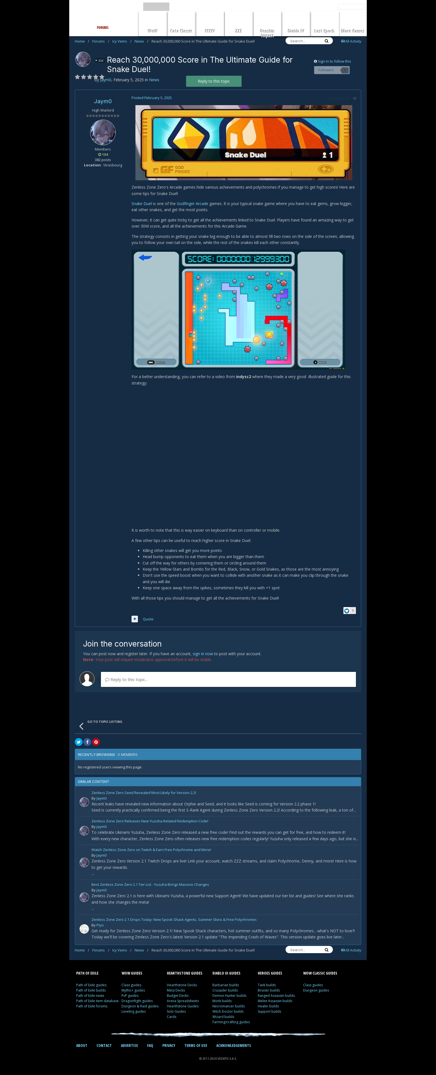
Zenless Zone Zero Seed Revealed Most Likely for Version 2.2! (143, 794)
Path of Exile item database (97, 1002)
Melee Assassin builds (275, 1002)
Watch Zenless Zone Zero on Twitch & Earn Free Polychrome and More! (151, 851)
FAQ (150, 1046)
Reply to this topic (214, 81)
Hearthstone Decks (182, 986)
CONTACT (104, 1046)
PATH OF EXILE (87, 974)
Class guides (131, 986)
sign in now (203, 654)
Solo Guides (176, 1012)
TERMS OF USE (195, 1046)
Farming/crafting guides (231, 1023)
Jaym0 (103, 101)
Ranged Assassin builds (276, 996)
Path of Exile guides (91, 986)
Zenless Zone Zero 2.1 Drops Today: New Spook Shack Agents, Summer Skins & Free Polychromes (174, 921)
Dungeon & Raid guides (140, 1007)
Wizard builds (223, 1017)
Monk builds (222, 1002)
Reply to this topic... (126, 680)
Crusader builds (225, 991)
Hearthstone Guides (183, 1007)
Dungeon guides (316, 991)
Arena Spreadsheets (183, 1002)
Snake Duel (141, 203)
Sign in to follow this (334, 61)
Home (82, 41)
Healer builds (268, 1007)
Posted (151, 97)
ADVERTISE (129, 1046)
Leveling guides (134, 1012)
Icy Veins (122, 41)
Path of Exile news (90, 996)
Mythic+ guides (133, 991)
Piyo (100, 925)
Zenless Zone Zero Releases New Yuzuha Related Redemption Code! (149, 822)
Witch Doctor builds (228, 1012)
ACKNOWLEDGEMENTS (233, 1046)
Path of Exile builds (91, 991)
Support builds (269, 1012)
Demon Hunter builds (229, 996)
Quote (147, 619)
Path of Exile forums (91, 1007)
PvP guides (130, 996)
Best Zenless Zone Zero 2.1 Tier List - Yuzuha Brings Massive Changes (150, 886)
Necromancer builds (228, 1007)
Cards (171, 1017)
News (141, 41)
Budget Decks (178, 996)
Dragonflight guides (137, 1002)
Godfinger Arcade (191, 203)
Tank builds (267, 986)
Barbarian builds (225, 986)
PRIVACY (168, 1046)
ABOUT (81, 1046)
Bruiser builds (269, 991)
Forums (100, 41)
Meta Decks (176, 991)
